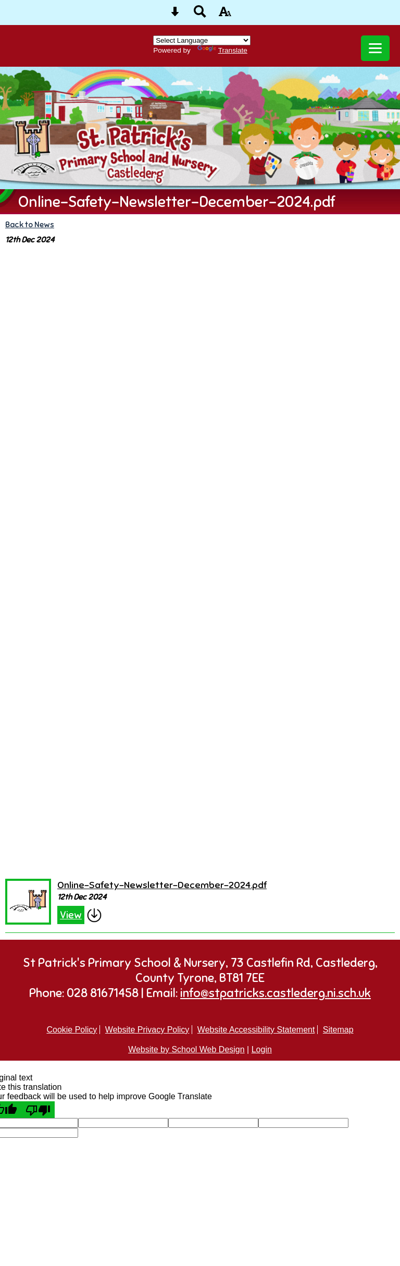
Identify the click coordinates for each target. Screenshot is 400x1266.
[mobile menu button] (375, 48)
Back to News (29, 224)
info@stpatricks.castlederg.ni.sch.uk (275, 993)
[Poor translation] (38, 1109)
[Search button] (200, 14)
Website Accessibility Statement (256, 1029)
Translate (222, 50)
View (71, 914)
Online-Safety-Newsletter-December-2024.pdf (162, 885)
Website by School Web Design (186, 1049)
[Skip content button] (175, 14)
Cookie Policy (71, 1029)
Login (262, 1049)
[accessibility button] (225, 14)
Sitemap (338, 1029)
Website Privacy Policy (147, 1029)
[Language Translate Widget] (202, 40)
